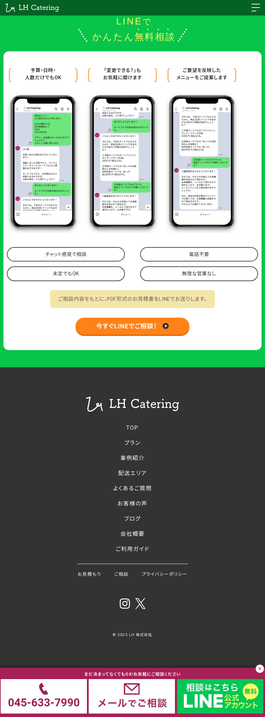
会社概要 (132, 534)
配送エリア (132, 473)
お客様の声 (133, 503)
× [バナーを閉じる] (260, 668)
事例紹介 (132, 458)
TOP (132, 427)
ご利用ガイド (132, 549)
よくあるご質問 (132, 488)
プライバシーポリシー (164, 574)
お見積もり (89, 574)
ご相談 (121, 574)
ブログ (132, 518)
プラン (132, 443)
